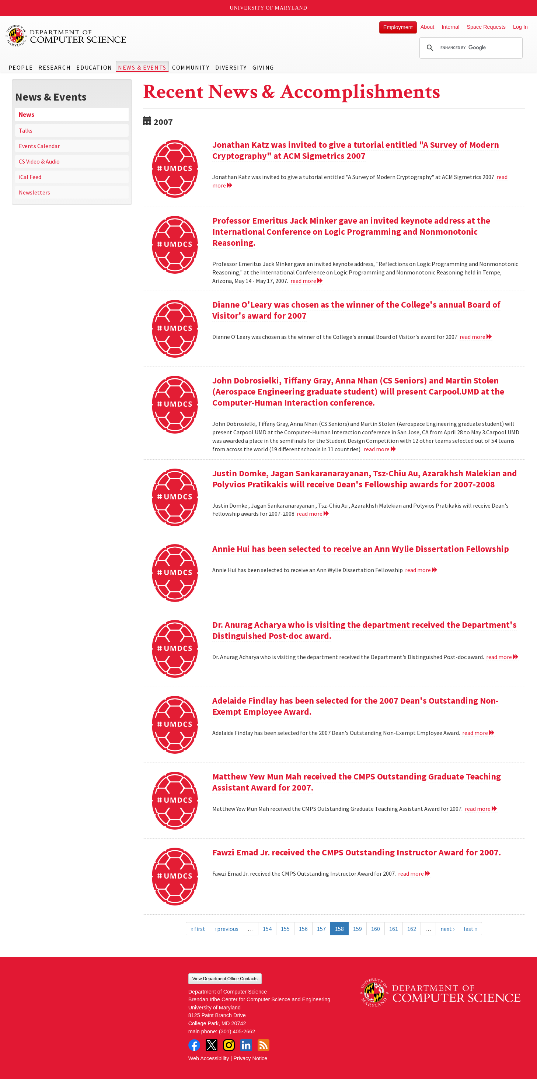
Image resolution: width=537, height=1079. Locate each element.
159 (357, 928)
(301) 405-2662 (237, 1031)
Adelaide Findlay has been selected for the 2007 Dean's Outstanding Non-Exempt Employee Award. (355, 706)
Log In (520, 27)
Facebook (194, 1045)
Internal (450, 27)
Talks (25, 130)
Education (94, 67)
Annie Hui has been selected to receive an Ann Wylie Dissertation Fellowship (360, 548)
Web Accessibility (208, 1058)
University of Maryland (268, 8)
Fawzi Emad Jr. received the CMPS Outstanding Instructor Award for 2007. (356, 852)
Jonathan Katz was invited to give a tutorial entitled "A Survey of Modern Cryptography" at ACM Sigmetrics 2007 (355, 150)
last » (470, 928)
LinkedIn (246, 1045)
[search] (469, 48)
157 (321, 928)
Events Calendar (39, 146)
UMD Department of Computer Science (66, 35)
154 (267, 928)
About (428, 27)
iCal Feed (30, 177)
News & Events (142, 67)
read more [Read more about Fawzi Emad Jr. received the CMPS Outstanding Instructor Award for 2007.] (414, 873)
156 (303, 928)
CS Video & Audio (39, 161)
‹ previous (226, 928)
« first (198, 928)
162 (411, 928)
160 (375, 928)
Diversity (231, 67)
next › (447, 928)
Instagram (229, 1045)
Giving (263, 67)
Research (54, 67)
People (20, 67)
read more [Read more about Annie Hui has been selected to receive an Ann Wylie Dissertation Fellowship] (421, 570)
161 (393, 928)
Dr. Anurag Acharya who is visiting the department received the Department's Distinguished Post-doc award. (364, 630)
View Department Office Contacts (225, 978)
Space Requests (486, 27)
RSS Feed (263, 1045)
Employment (398, 27)
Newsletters (34, 192)
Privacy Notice (250, 1058)
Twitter (211, 1045)
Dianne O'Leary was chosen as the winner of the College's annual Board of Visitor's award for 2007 (356, 310)
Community (190, 67)
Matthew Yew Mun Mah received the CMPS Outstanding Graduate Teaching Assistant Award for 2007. (356, 782)
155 (285, 928)
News (26, 115)
